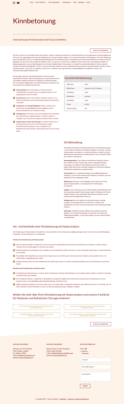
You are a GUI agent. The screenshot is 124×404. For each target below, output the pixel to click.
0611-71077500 (56, 351)
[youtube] (18, 3)
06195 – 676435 (21, 353)
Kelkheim (85, 351)
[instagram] (14, 3)
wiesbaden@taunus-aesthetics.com (62, 353)
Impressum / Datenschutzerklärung (78, 399)
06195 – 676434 (23, 351)
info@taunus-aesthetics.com (26, 355)
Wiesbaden (85, 353)
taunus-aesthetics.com (26, 357)
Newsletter (63, 399)
